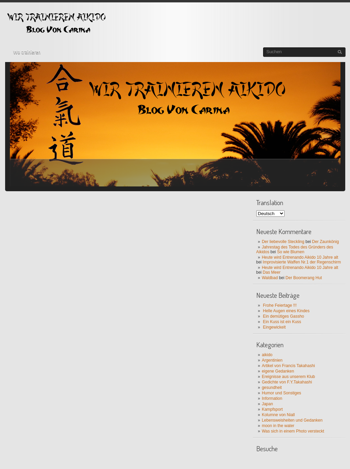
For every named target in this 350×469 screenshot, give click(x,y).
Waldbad (270, 277)
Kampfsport (272, 409)
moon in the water (278, 425)
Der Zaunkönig (325, 241)
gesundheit (272, 387)
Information (272, 398)
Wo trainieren (27, 52)
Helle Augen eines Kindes (286, 310)
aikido (267, 354)
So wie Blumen (290, 251)
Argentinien (272, 360)
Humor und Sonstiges (281, 393)
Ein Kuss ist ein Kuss (282, 321)
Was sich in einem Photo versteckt (293, 431)
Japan (267, 404)
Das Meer (271, 272)
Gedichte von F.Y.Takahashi (287, 382)
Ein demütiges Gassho (283, 316)
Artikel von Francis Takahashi (288, 365)
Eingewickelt (274, 327)
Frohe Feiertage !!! (280, 305)
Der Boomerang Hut (304, 277)
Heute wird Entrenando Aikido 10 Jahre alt (300, 257)
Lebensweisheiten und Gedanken (292, 420)
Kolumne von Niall (278, 414)
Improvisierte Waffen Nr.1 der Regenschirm (302, 262)
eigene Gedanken (278, 371)
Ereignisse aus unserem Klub (288, 376)
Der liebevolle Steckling (283, 241)
